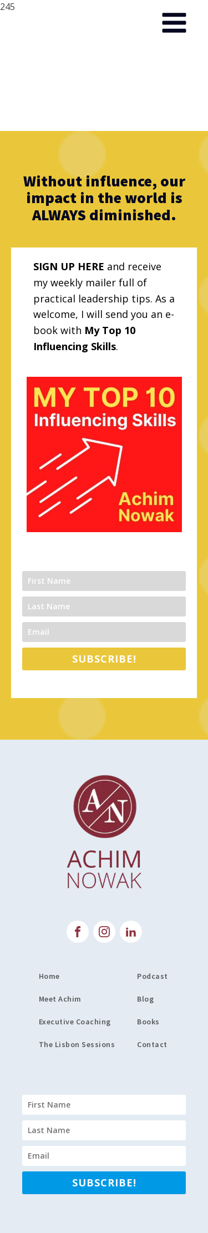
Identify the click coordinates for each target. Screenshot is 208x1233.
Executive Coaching (75, 1022)
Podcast (152, 976)
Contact (153, 1044)
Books (148, 1022)
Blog (145, 999)
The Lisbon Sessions (77, 1044)
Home (49, 976)
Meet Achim (60, 999)
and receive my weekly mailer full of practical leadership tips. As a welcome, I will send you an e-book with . (104, 306)
